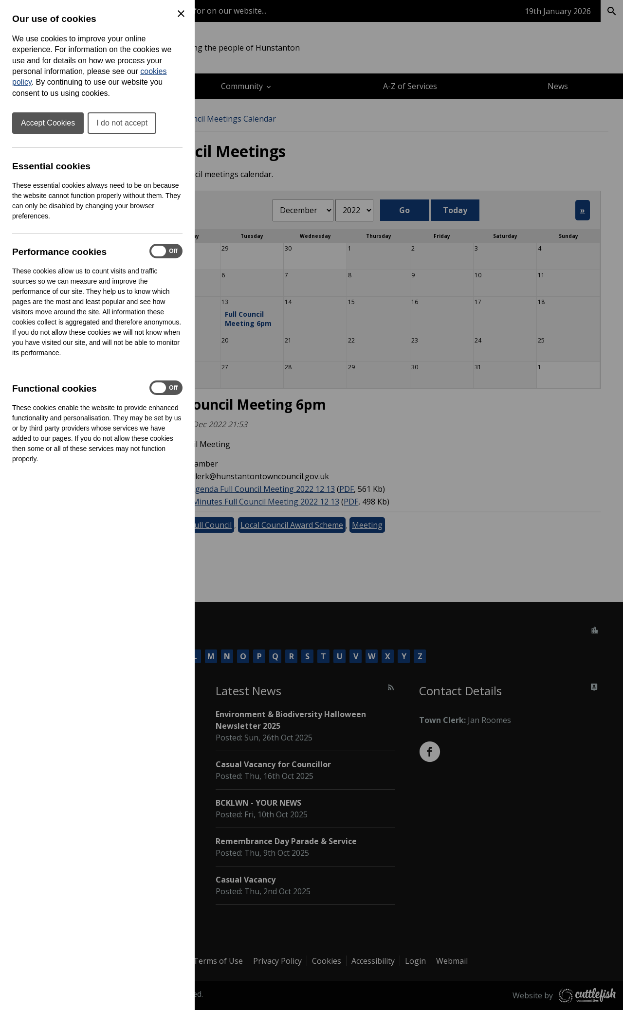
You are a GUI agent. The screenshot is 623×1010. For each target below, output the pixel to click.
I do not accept (121, 123)
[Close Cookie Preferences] (181, 13)
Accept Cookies (48, 123)
